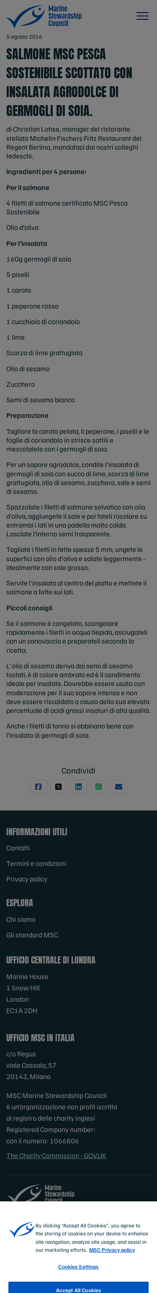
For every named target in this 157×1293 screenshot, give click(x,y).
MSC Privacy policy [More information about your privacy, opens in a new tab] (112, 1256)
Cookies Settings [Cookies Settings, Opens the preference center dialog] (78, 1272)
